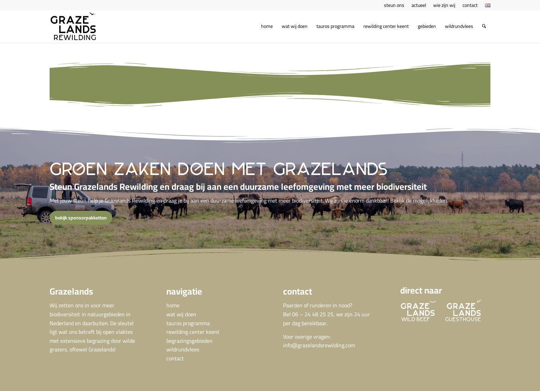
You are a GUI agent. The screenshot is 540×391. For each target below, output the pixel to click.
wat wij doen (181, 314)
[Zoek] (484, 26)
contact (175, 358)
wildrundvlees (182, 349)
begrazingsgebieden (189, 341)
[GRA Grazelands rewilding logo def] (73, 26)
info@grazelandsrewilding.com (319, 345)
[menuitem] (394, 5)
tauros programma (188, 323)
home (172, 305)
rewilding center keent (192, 332)
